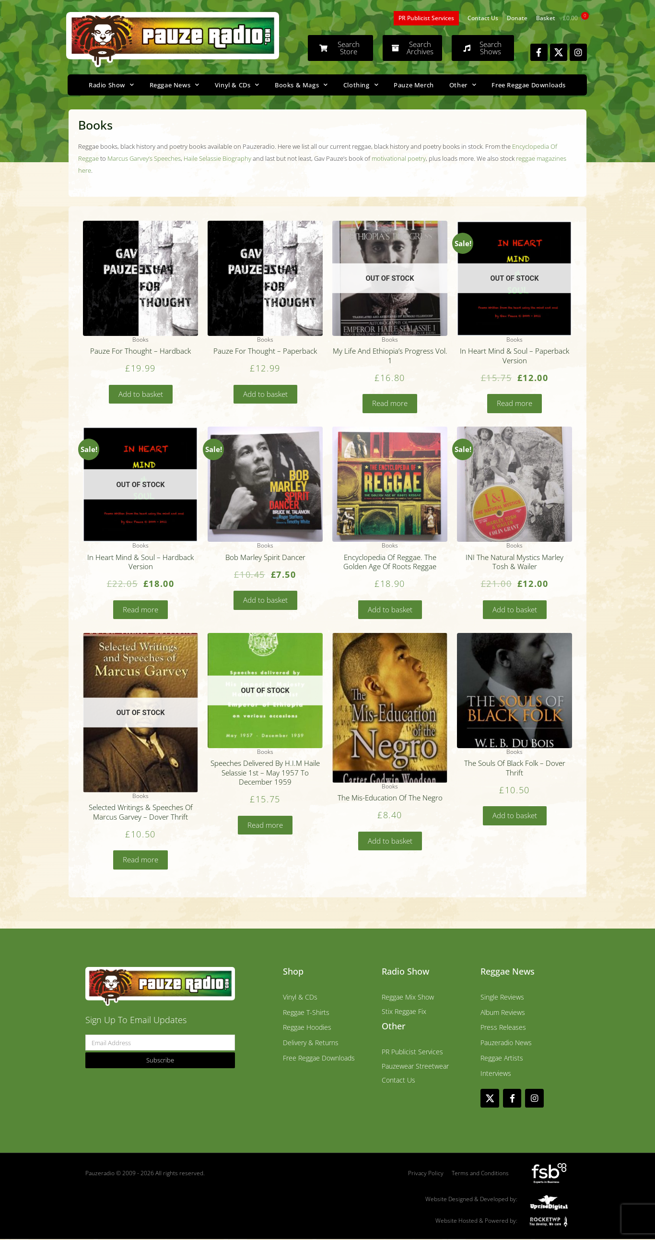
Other (463, 85)
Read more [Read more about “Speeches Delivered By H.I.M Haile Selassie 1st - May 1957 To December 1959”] (265, 825)
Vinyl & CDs (237, 85)
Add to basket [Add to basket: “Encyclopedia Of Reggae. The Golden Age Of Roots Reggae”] (390, 610)
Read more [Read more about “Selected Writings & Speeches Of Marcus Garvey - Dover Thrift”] (140, 860)
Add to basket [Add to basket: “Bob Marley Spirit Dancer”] (265, 600)
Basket (545, 18)
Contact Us (483, 18)
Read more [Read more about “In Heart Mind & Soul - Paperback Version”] (514, 403)
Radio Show (111, 85)
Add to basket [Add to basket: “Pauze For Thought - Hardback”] (140, 394)
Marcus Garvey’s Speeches (144, 158)
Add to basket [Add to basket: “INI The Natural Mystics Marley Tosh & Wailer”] (514, 610)
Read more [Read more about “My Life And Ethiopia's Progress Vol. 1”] (390, 403)
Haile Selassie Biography (217, 158)
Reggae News (174, 85)
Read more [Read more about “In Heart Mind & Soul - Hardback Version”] (140, 610)
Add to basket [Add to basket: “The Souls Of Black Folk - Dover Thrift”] (514, 816)
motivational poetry (399, 158)
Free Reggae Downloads (528, 85)
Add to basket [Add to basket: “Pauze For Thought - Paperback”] (265, 394)
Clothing (360, 85)
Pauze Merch (414, 85)
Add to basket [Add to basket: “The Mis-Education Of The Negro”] (390, 841)
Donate (517, 18)
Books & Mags (301, 85)
